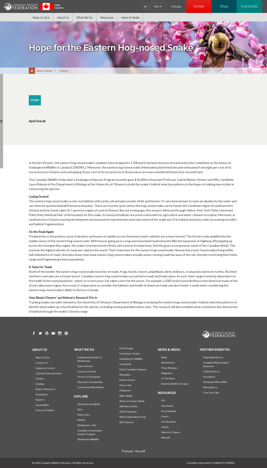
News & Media (130, 17)
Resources (107, 17)
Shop (228, 6)
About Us (63, 17)
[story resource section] (35, 100)
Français (176, 6)
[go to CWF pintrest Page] (66, 334)
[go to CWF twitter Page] (40, 334)
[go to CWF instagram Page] (59, 334)
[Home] (32, 71)
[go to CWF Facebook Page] (34, 334)
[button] (145, 6)
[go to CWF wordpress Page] (47, 334)
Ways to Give (41, 17)
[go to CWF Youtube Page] (53, 334)
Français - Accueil (133, 451)
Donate (202, 6)
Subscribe (251, 6)
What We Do (84, 17)
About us (39, 350)
